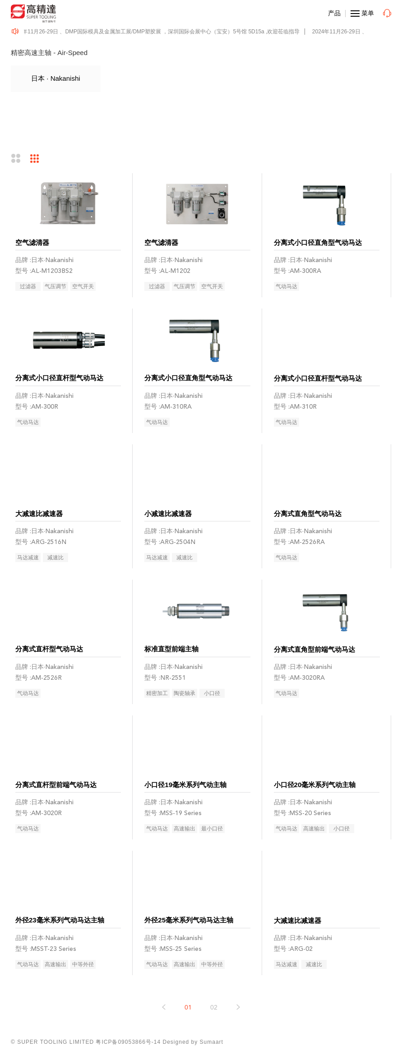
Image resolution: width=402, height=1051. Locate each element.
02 (213, 1007)
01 (188, 1007)
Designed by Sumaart (193, 1042)
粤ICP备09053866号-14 (128, 1042)
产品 (334, 13)
